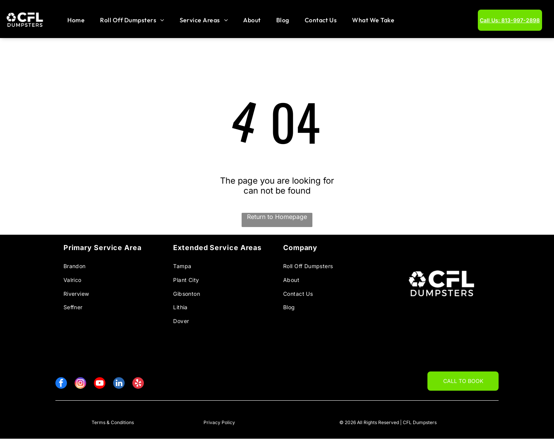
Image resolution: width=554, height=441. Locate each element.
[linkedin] (119, 386)
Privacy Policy (219, 425)
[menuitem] (76, 21)
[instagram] (80, 386)
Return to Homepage (277, 218)
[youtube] (99, 386)
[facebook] (61, 386)
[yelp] (138, 386)
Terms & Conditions (113, 425)
